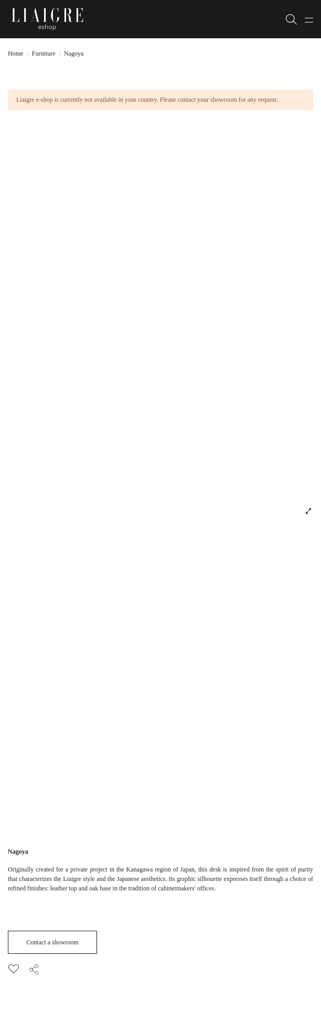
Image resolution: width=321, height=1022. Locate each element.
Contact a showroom (52, 942)
